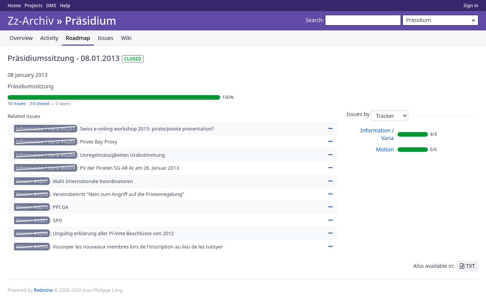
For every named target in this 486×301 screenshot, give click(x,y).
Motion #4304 (32, 246)
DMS (51, 5)
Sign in (471, 5)
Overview (21, 37)
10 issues (17, 103)
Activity (49, 37)
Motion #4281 (32, 220)
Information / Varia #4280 (45, 141)
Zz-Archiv (31, 21)
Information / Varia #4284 (45, 154)
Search (314, 20)
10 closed (39, 103)
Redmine (43, 290)
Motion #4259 (32, 194)
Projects (34, 5)
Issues (105, 37)
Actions (330, 128)
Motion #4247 (32, 181)
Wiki (126, 37)
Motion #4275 (32, 207)
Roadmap (78, 37)
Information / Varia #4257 (45, 128)
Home (14, 5)
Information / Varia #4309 (45, 167)
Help (65, 5)
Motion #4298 (32, 233)
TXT (470, 265)
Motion (385, 149)
